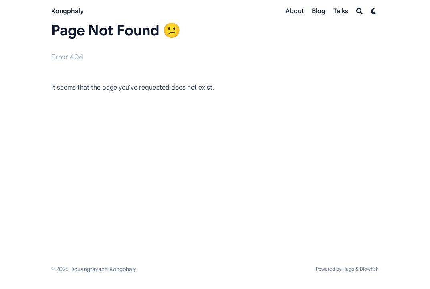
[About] (294, 11)
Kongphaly (67, 11)
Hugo (348, 269)
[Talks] (340, 11)
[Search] (359, 11)
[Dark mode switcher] (374, 11)
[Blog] (318, 11)
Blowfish (369, 269)
